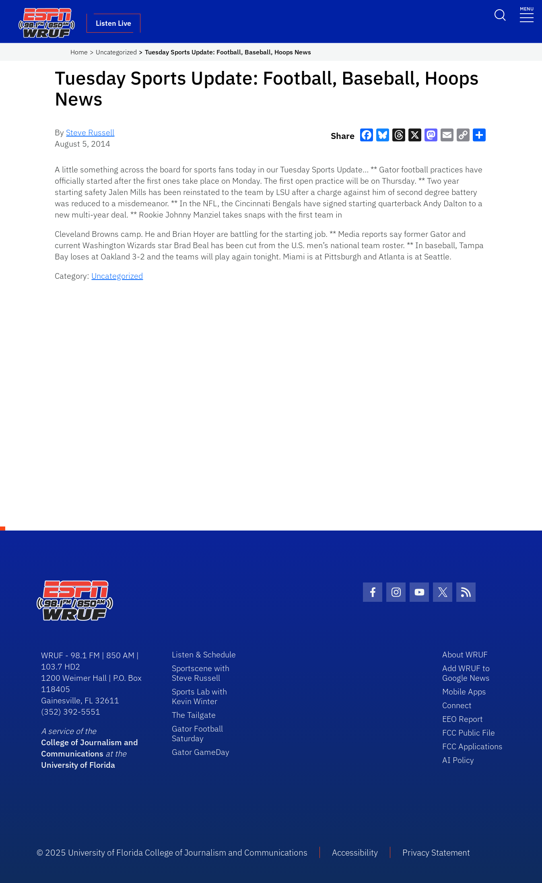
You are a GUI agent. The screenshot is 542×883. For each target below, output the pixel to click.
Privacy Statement (436, 852)
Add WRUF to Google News (466, 673)
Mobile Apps (464, 691)
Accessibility (355, 852)
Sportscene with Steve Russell (200, 673)
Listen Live (113, 23)
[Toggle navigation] (526, 14)
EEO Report (462, 718)
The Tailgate (194, 714)
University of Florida (78, 764)
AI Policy (458, 759)
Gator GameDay (200, 751)
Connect (457, 705)
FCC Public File (468, 732)
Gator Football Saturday (197, 733)
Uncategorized (116, 52)
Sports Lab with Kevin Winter (199, 696)
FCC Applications (472, 746)
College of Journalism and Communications (89, 748)
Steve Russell (90, 132)
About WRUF (465, 654)
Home (79, 52)
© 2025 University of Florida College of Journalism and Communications (172, 852)
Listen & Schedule (204, 654)
